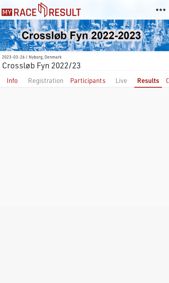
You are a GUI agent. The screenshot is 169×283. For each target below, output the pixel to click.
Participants (88, 80)
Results (148, 80)
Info (12, 80)
